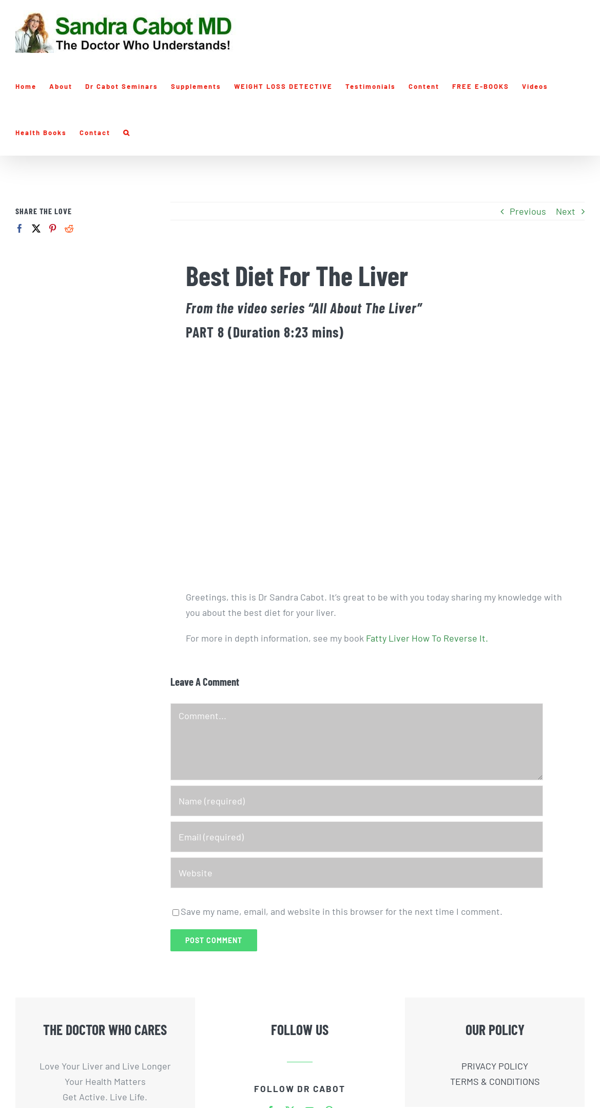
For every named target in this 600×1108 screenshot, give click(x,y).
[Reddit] (69, 228)
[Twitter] (36, 228)
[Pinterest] (52, 228)
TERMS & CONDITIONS (495, 1081)
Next (565, 211)
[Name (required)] (356, 800)
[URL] (356, 872)
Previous (528, 211)
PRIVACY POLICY (494, 1066)
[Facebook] (19, 228)
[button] (126, 132)
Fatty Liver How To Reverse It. (427, 638)
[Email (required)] (356, 836)
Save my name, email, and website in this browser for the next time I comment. (341, 911)
